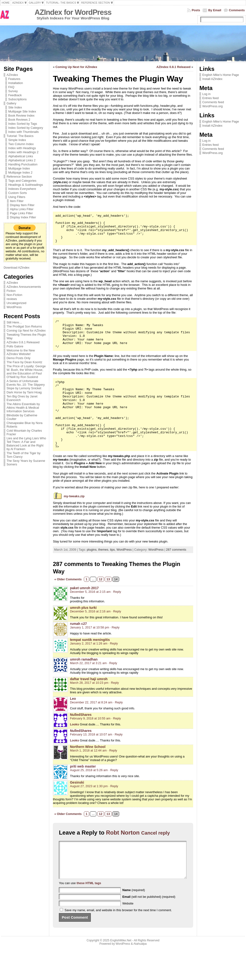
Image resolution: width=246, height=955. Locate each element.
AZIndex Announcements (23, 286)
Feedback (15, 95)
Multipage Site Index (22, 111)
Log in (206, 94)
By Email (214, 10)
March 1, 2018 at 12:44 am (88, 750)
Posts (196, 10)
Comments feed (213, 102)
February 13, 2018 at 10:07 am (91, 734)
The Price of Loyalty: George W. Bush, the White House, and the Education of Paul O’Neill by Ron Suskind (26, 371)
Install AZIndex (212, 79)
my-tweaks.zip (74, 496)
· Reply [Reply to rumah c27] (115, 627)
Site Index (15, 107)
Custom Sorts (17, 193)
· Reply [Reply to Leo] (118, 702)
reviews (11, 299)
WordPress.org (212, 106)
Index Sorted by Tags (22, 123)
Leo (73, 699)
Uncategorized (16, 303)
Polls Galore (14, 346)
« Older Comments (68, 579)
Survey (13, 91)
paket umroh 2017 (84, 588)
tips (112, 549)
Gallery (11, 103)
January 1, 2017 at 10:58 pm (89, 627)
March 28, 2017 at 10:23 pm (89, 682)
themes (103, 549)
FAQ (11, 87)
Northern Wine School (87, 747)
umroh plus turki (83, 608)
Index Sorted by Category (25, 128)
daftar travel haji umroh (88, 679)
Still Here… (14, 322)
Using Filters (16, 197)
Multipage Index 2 (20, 172)
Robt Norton (123, 832)
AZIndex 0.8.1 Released (22, 342)
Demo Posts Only (18, 358)
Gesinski (77, 782)
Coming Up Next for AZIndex (26, 330)
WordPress (14, 307)
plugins (92, 549)
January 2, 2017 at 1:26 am (88, 643)
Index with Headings (22, 148)
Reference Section (19, 176)
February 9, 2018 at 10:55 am (90, 718)
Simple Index (17, 140)
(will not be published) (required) (148, 904)
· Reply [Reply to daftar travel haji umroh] (114, 682)
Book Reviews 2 (19, 119)
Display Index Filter (23, 217)
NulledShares (81, 715)
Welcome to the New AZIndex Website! (20, 352)
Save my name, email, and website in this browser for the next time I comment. (118, 917)
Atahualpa (140, 951)
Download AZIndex (16, 267)
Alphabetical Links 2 (22, 160)
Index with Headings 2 (23, 152)
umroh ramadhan (84, 659)
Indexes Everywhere (22, 189)
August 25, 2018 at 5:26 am (89, 770)
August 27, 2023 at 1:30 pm (89, 786)
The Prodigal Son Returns (24, 326)
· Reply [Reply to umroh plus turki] (116, 611)
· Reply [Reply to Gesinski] (113, 786)
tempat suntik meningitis (90, 640)
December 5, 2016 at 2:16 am (90, 611)
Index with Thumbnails (23, 132)
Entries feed (210, 98)
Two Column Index (21, 144)
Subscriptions (17, 99)
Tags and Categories (22, 180)
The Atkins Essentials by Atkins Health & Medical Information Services (23, 407)
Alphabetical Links (20, 156)
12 (100, 579)
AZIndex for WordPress (73, 12)
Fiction (11, 291)
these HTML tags (89, 890)
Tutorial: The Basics (19, 136)
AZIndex (12, 75)
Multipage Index (19, 168)
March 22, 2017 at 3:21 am (88, 663)
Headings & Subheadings (25, 184)
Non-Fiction (14, 295)
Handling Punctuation (22, 164)
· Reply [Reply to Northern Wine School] (112, 750)
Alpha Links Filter (21, 209)
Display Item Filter (22, 205)
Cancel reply (155, 833)
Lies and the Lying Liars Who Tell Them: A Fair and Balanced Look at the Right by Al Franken (26, 443)
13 (108, 579)
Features (14, 79)
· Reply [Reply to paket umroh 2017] (116, 591)
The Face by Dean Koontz (24, 362)
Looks (74, 724)
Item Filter (17, 201)
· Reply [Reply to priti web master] (113, 770)
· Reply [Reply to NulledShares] (116, 718)
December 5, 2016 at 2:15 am (90, 591)
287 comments (176, 549)
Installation (15, 83)
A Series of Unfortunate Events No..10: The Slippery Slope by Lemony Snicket (25, 384)
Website (127, 910)
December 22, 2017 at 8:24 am (91, 702)
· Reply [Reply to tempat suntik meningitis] (113, 643)
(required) (133, 897)
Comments (237, 10)
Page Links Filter (21, 213)
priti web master (83, 766)
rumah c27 (78, 624)
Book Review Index (21, 115)
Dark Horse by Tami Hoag (24, 392)
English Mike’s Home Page (220, 75)
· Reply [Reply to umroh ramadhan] (112, 663)
